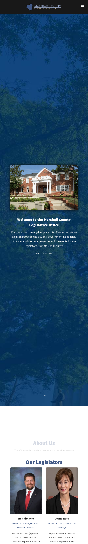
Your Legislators (44, 253)
